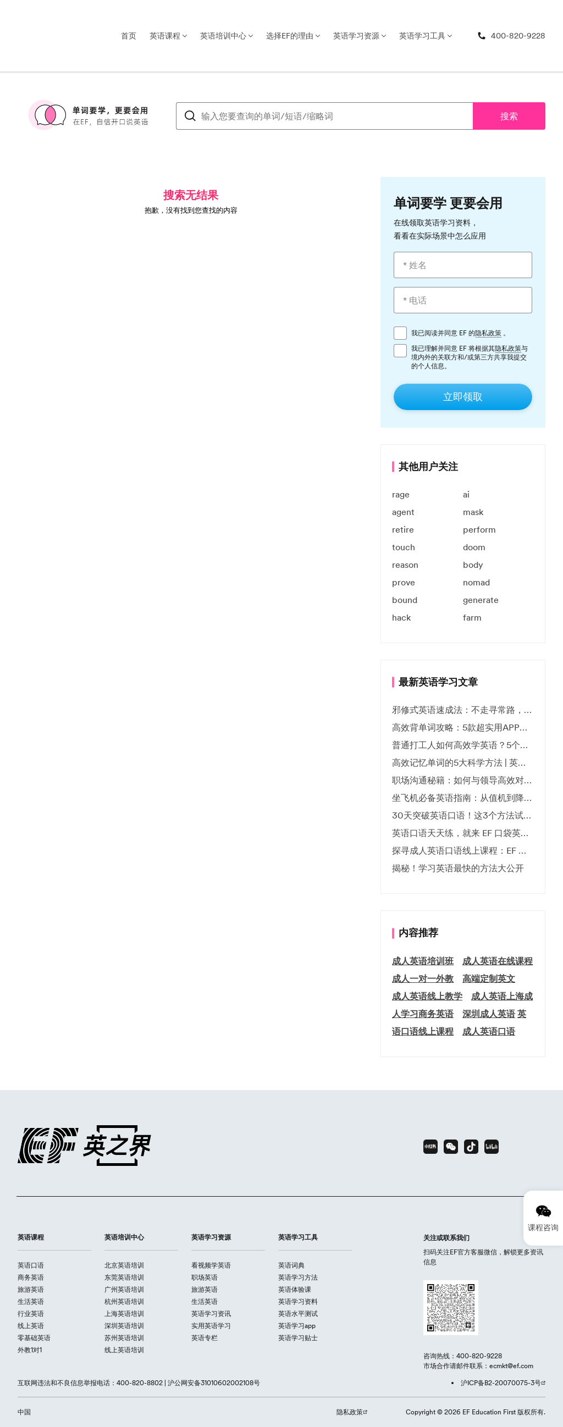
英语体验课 (294, 1289)
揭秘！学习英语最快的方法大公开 (458, 868)
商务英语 (31, 1277)
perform (479, 529)
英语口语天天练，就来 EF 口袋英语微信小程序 (463, 833)
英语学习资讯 (211, 1313)
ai (466, 494)
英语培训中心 (223, 35)
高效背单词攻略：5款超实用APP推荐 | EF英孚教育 (463, 727)
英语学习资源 (356, 35)
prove (403, 582)
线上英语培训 (124, 1349)
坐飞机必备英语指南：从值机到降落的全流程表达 (463, 798)
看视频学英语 (211, 1265)
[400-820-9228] (511, 36)
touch (403, 547)
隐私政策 (488, 333)
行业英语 (31, 1313)
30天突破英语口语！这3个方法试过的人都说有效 (463, 815)
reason (405, 564)
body (473, 564)
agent (403, 512)
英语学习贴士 (298, 1337)
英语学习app (297, 1325)
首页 (128, 35)
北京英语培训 (124, 1265)
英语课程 (165, 35)
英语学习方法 (298, 1277)
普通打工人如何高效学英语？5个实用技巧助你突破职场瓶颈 (463, 745)
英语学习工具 (422, 35)
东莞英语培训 (124, 1277)
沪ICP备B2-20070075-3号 (501, 1382)
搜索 (509, 116)
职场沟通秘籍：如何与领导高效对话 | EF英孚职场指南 (463, 780)
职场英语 (204, 1277)
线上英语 (31, 1325)
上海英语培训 (124, 1313)
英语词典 (291, 1265)
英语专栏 (204, 1337)
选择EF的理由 (289, 35)
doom (474, 547)
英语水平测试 (298, 1313)
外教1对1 (30, 1349)
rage (401, 494)
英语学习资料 (298, 1301)
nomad (476, 582)
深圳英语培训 (124, 1325)
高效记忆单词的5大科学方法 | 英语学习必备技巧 (463, 762)
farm (472, 617)
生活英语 (31, 1301)
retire (403, 529)
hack (401, 617)
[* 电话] (463, 300)
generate (481, 600)
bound (404, 600)
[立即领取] (463, 397)
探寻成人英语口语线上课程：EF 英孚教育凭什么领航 (463, 850)
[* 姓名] (463, 265)
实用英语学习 (211, 1325)
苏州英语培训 (124, 1337)
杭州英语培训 (124, 1301)
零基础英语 (34, 1337)
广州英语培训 (124, 1289)
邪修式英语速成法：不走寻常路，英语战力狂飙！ (463, 710)
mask (473, 512)
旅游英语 (31, 1289)
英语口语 (31, 1265)
